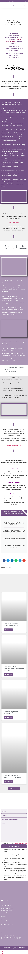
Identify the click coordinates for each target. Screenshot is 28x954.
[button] (25, 1)
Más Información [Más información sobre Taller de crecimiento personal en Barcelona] (8, 629)
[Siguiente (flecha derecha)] (4, 953)
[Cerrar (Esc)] (10, 951)
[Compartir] (7, 951)
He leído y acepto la (14, 843)
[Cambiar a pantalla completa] (4, 951)
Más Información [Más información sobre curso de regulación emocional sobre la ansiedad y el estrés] (8, 674)
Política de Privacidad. (20, 843)
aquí (8, 879)
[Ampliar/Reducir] (1, 951)
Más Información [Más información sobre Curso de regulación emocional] (8, 717)
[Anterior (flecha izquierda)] (1, 953)
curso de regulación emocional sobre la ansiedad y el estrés (14, 668)
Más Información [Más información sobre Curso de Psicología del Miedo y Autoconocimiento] (8, 781)
